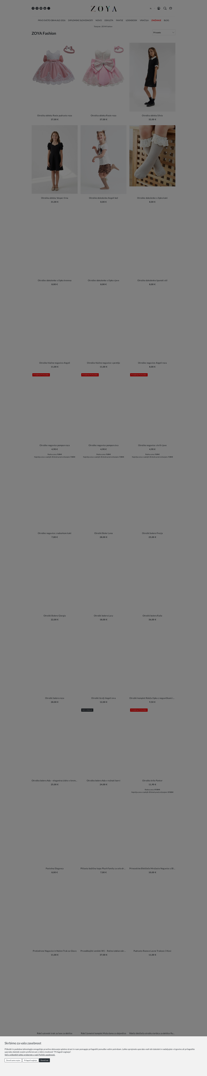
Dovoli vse (44, 1060)
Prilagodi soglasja (30, 1060)
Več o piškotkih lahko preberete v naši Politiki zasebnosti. (30, 1054)
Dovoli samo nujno (13, 1060)
